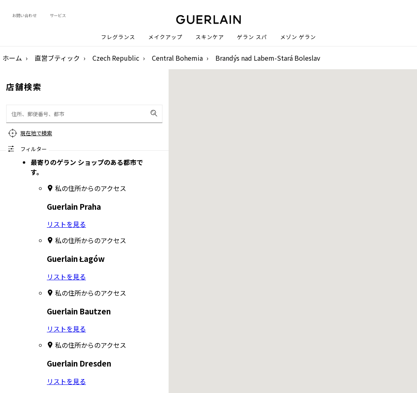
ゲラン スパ (252, 37)
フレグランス (118, 37)
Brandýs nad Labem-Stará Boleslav (267, 58)
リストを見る (66, 224)
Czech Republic (115, 58)
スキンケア (209, 37)
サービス (58, 15)
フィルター (33, 149)
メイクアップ (165, 37)
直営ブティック (57, 58)
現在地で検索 (36, 133)
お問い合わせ (24, 15)
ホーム (12, 58)
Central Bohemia (177, 58)
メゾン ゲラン (298, 37)
